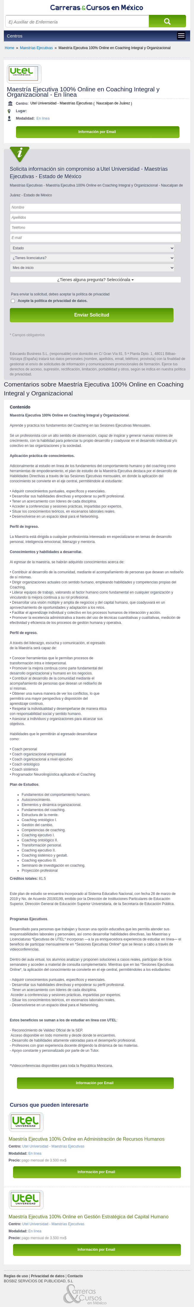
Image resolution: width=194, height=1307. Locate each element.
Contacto (75, 1276)
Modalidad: (25, 118)
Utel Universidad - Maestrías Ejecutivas (61, 103)
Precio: (15, 1160)
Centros (15, 35)
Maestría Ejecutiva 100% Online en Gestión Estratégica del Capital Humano (88, 1216)
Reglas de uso (16, 1276)
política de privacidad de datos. (61, 301)
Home (9, 48)
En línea (43, 118)
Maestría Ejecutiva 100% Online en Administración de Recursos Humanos (87, 1139)
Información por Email (97, 132)
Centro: (22, 103)
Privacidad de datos (47, 1276)
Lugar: (21, 111)
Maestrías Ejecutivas (36, 48)
